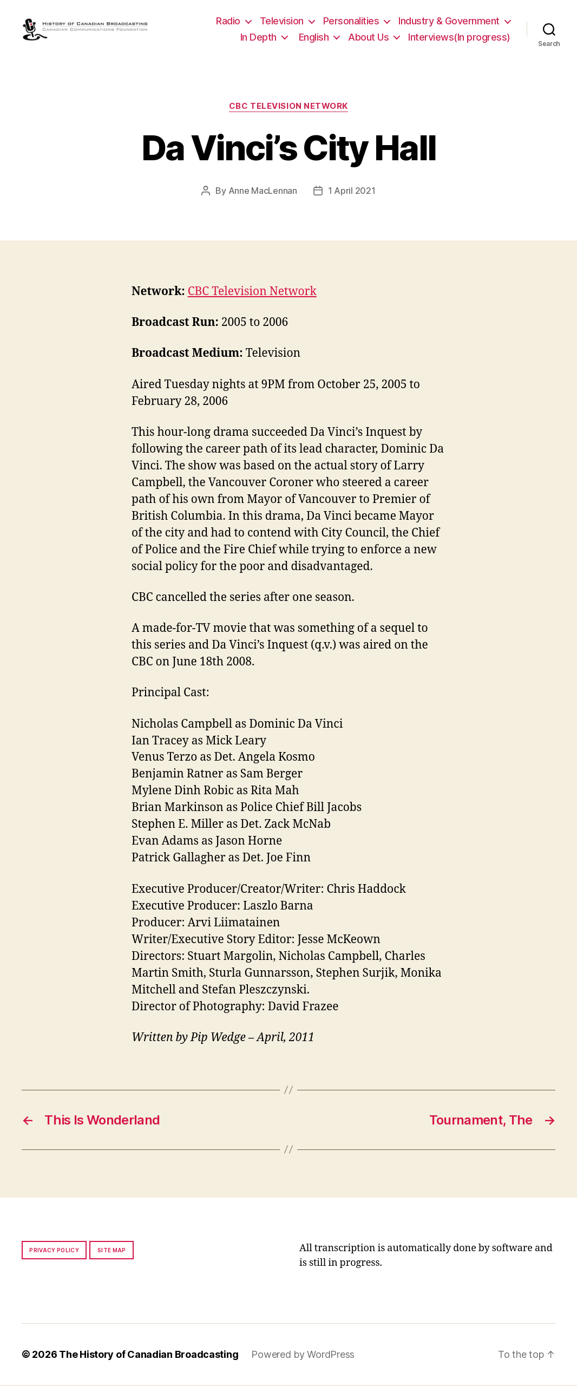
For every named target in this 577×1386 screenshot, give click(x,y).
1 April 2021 (352, 191)
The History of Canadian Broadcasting (148, 1355)
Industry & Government (449, 21)
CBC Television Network (288, 107)
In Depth (258, 37)
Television (282, 21)
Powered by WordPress (303, 1355)
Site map (111, 1251)
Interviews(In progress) (459, 37)
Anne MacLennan (262, 191)
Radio (228, 21)
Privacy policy (54, 1251)
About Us (368, 37)
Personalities (351, 21)
